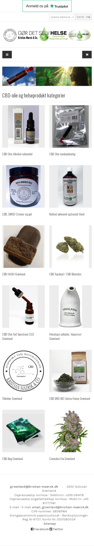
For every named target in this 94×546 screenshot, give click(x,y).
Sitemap (50, 524)
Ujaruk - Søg (83, 16)
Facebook (40, 529)
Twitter (56, 529)
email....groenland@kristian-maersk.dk (60, 507)
